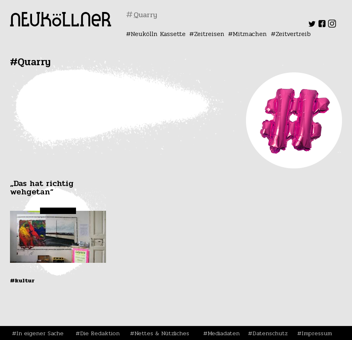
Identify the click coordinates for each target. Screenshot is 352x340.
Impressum (317, 333)
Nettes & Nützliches (161, 333)
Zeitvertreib (293, 34)
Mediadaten (224, 333)
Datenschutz (270, 333)
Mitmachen (250, 34)
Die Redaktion (100, 333)
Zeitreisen (209, 34)
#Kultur (22, 280)
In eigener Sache (40, 333)
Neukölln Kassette (158, 34)
